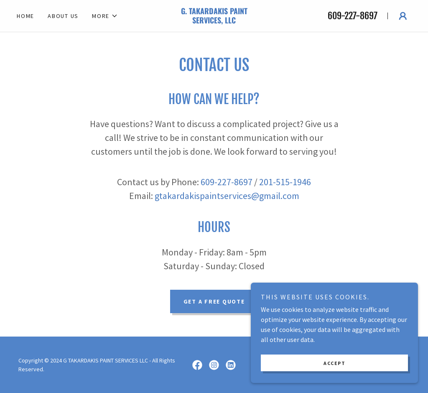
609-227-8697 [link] (352, 15)
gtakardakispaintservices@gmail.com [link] (227, 196)
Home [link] (25, 16)
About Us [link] (63, 16)
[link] (214, 21)
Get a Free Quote (214, 301)
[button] (105, 16)
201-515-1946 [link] (285, 182)
